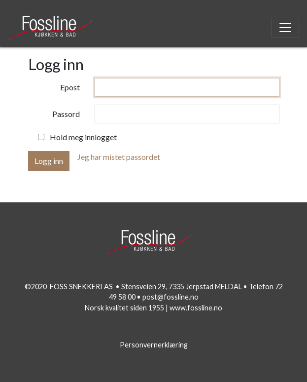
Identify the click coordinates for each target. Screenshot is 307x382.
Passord (66, 113)
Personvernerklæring (154, 345)
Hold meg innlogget (83, 137)
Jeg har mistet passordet (118, 156)
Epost (70, 87)
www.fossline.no (196, 308)
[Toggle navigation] (285, 28)
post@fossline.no (170, 297)
